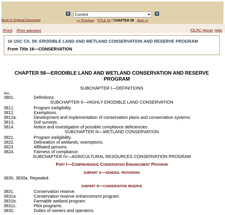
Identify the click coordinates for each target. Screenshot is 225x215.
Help (218, 30)
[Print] (7, 31)
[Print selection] (29, 31)
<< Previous (85, 20)
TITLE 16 (104, 20)
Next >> (142, 20)
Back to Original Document (21, 20)
